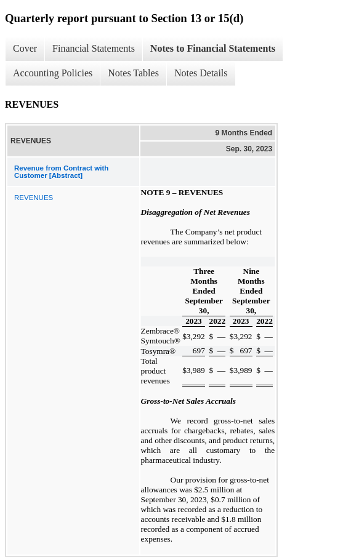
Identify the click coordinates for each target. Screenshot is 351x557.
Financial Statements (93, 48)
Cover (25, 48)
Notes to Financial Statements (212, 48)
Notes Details (201, 73)
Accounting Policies (52, 73)
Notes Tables (133, 73)
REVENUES (33, 197)
